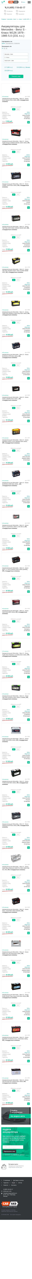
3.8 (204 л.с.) (9, 70)
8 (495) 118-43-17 (16, 7)
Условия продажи (5, 1210)
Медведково (20, 11)
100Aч (28, 155)
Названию (17, 43)
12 (2, 48)
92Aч (28, 240)
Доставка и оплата (18, 1180)
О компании (6, 1180)
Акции (13, 1182)
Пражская (8, 14)
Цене (3, 43)
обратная (27, 113)
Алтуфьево (8, 11)
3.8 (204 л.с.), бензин (23, 67)
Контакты (13, 1185)
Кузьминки (20, 14)
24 (4, 48)
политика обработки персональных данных (9, 1210)
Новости (5, 1185)
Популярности (9, 43)
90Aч (28, 411)
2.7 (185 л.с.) (9, 67)
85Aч (28, 368)
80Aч (28, 197)
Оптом (20, 1182)
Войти (24, 2)
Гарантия (6, 1182)
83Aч (28, 112)
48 (6, 48)
